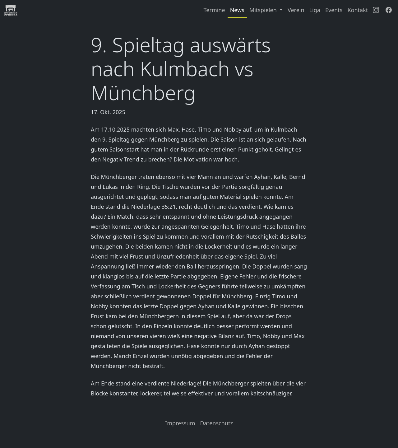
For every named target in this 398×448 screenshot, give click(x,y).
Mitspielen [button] (263, 10)
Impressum (180, 423)
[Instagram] (376, 10)
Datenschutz (216, 423)
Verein (296, 10)
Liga (314, 10)
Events (334, 10)
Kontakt (357, 10)
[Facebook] (388, 10)
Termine (214, 10)
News (237, 10)
